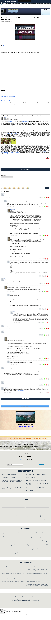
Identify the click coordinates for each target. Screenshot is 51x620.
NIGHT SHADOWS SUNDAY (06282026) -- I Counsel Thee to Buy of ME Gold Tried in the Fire (13, 516)
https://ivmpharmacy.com (20, 390)
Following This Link (7, 153)
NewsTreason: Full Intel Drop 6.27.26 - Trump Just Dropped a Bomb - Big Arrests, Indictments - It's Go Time (37, 533)
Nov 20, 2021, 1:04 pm (13, 235)
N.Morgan (4, 45)
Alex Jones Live (4, 519)
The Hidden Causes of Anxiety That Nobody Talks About (36, 487)
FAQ (14, 596)
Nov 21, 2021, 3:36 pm (7, 392)
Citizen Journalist (25, 121)
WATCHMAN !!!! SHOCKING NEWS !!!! (9, 474)
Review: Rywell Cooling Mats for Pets (33, 566)
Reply (40, 197)
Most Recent (48, 3)
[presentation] (31, 463)
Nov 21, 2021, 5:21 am (13, 364)
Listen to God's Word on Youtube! (25, 426)
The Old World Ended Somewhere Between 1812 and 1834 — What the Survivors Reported (37, 570)
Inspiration (35, 3)
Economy (8, 3)
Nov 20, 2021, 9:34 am (10, 206)
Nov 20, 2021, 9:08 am (7, 197)
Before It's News (9, 1)
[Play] (25, 417)
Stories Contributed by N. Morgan (8, 100)
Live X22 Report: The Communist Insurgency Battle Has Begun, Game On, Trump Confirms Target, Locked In (12, 481)
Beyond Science (17, 3)
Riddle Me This (29, 578)
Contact (17, 596)
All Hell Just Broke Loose (30, 477)
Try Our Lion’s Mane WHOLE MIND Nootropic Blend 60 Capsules (13, 128)
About (4, 596)
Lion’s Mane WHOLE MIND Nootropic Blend (12, 133)
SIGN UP (20, 459)
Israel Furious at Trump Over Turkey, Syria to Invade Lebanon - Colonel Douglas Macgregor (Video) (13, 545)
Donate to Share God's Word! (25, 429)
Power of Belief (23, 3)
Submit (41, 464)
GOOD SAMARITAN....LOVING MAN (8, 477)
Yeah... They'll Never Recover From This (33, 505)
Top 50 (44, 3)
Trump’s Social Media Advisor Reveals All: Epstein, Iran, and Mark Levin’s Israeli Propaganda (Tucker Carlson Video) (37, 541)
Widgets (46, 596)
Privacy (20, 596)
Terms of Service (26, 596)
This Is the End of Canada (31, 490)
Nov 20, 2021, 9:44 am (7, 283)
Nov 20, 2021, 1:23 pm (10, 291)
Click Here (10, 121)
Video (41, 3)
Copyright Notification (34, 596)
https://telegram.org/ (14, 446)
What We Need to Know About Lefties (33, 581)
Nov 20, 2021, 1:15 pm (13, 258)
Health (12, 3)
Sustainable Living (30, 3)
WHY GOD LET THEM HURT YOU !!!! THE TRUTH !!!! (36, 474)
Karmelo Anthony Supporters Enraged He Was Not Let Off (12, 578)
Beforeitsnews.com (9, 7)
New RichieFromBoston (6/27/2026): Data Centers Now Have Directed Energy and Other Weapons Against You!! (37, 537)
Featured (5, 3)
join (5, 117)
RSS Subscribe (41, 596)
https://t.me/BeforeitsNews (32, 446)
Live (38, 3)
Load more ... (25, 406)
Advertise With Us (9, 596)
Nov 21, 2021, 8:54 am (16, 322)
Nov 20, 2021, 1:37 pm (10, 358)
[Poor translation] (3, 613)
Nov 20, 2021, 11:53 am (7, 328)
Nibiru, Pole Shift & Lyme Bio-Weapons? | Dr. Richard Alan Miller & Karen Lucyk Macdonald (12, 509)
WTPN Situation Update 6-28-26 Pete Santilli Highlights (36, 480)
